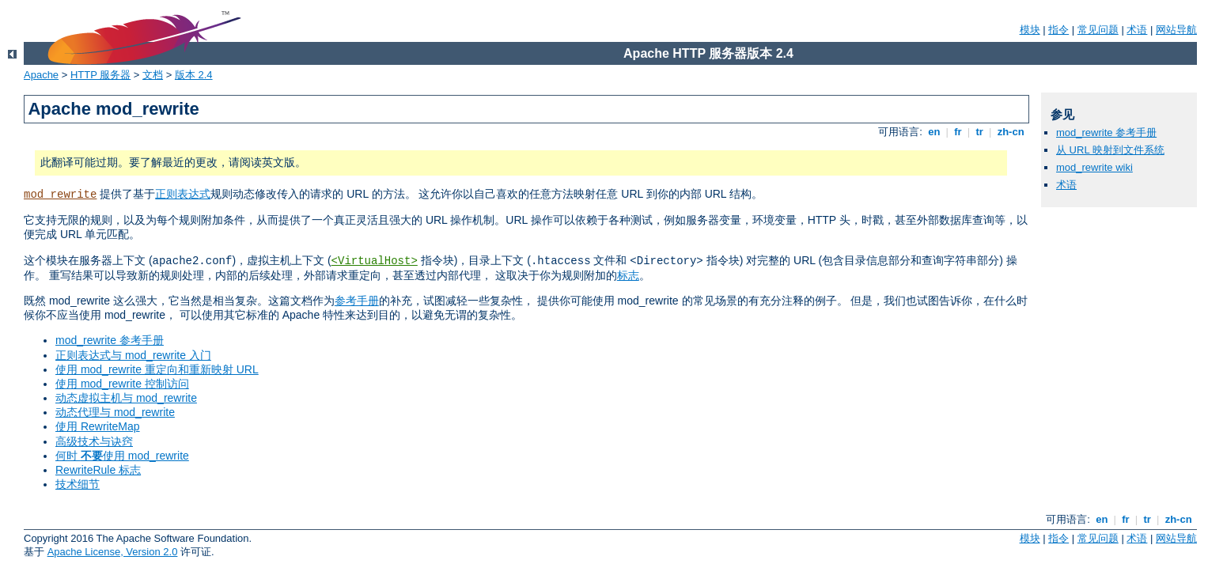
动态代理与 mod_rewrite (115, 412)
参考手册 (357, 300)
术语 (1137, 30)
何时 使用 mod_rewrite (122, 455)
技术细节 (77, 484)
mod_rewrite (60, 194)
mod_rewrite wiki (1094, 167)
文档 (152, 75)
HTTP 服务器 (100, 75)
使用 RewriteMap (97, 426)
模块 (1030, 30)
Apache (41, 75)
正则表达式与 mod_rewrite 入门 (133, 355)
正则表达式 (182, 193)
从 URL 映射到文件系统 (1110, 150)
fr (958, 132)
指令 (1058, 30)
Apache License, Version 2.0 (112, 552)
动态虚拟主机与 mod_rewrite (126, 398)
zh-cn (1010, 132)
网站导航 (1176, 30)
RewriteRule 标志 (98, 470)
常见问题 (1098, 30)
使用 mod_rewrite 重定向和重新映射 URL (157, 369)
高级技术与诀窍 (94, 441)
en (934, 132)
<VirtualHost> (374, 261)
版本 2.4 (194, 75)
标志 (628, 275)
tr (979, 132)
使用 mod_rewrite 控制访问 (122, 383)
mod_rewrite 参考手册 (109, 340)
